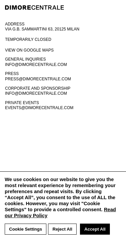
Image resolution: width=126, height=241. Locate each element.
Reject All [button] (62, 229)
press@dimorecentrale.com (38, 79)
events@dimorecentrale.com (39, 107)
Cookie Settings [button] (25, 229)
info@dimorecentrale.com (36, 64)
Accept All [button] (95, 229)
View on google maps (29, 50)
